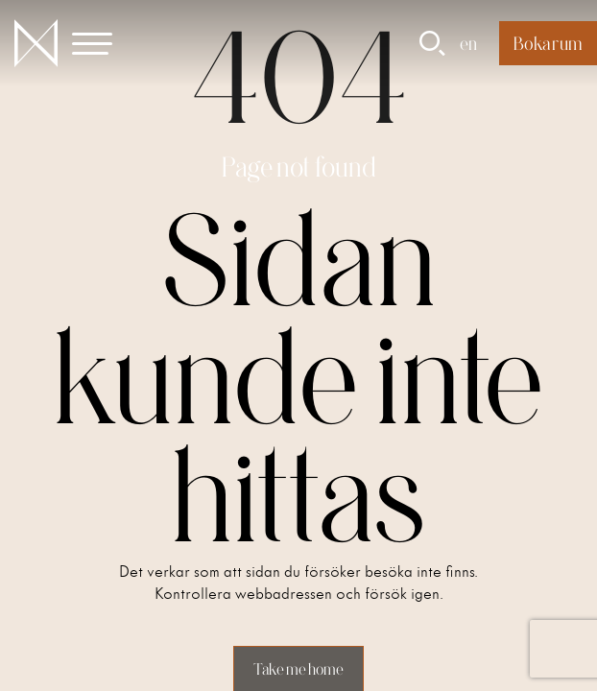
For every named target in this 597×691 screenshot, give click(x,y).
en (468, 43)
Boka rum (548, 43)
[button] (103, 43)
